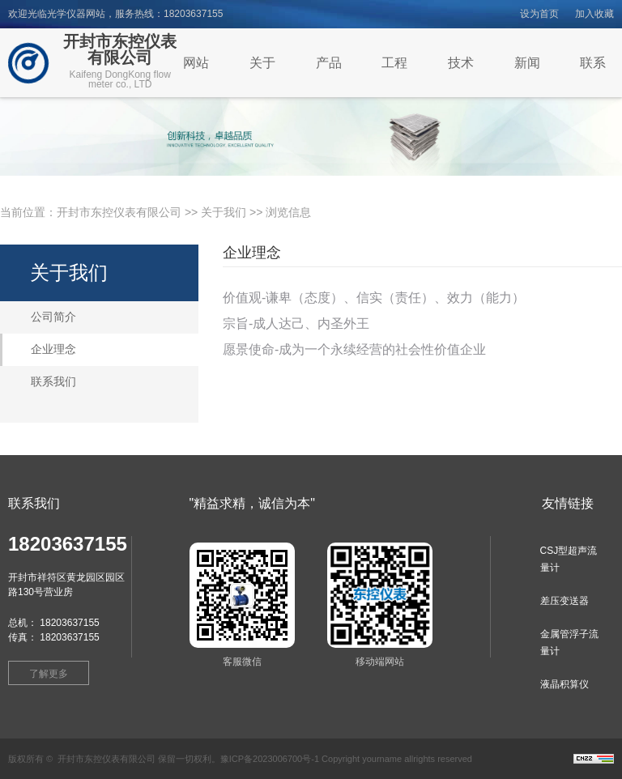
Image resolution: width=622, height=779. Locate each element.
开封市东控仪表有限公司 (119, 212)
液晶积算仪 (564, 684)
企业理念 (53, 349)
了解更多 (48, 673)
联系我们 (53, 382)
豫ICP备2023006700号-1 (269, 759)
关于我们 (223, 212)
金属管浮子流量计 (569, 642)
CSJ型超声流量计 (569, 559)
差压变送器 (564, 601)
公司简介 (53, 317)
